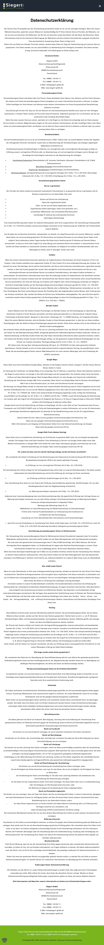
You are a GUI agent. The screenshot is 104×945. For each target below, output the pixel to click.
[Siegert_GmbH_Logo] (13, 4)
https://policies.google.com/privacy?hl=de (52, 427)
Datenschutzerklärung (74, 940)
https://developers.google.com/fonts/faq (72, 444)
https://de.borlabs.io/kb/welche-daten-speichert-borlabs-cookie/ (74, 336)
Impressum (61, 940)
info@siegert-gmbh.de (55, 85)
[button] (4, 940)
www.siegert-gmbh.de (54, 88)
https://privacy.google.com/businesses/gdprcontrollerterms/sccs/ (52, 421)
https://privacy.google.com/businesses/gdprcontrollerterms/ (59, 418)
